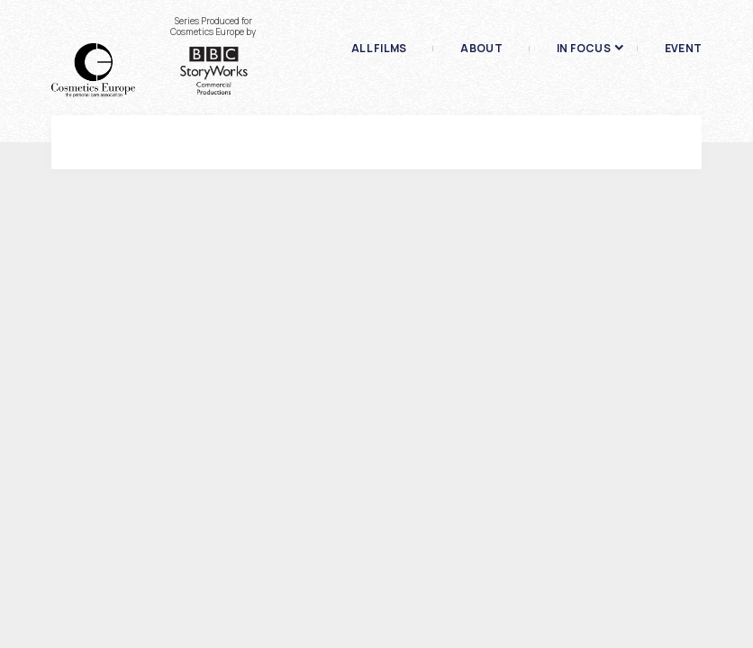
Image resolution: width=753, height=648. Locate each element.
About (481, 48)
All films (378, 48)
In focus (584, 48)
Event (683, 48)
